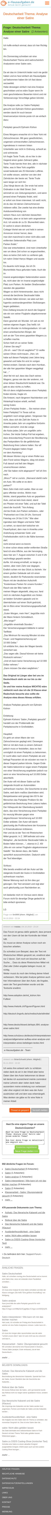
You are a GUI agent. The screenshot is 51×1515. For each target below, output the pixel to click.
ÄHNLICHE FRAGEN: (12, 1268)
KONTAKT (6, 1502)
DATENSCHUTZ (9, 1478)
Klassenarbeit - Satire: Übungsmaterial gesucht (24, 1344)
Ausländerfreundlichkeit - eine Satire (22, 1232)
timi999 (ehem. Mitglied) (23, 915)
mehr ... (8, 1200)
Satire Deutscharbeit (15, 1169)
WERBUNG (7, 1512)
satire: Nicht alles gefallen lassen (21, 1235)
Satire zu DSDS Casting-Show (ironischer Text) (24, 1441)
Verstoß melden (40, 1110)
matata (17, 927)
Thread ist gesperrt (20, 1110)
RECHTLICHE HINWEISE (13, 1474)
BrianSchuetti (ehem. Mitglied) (27, 1059)
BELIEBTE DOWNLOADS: (15, 1365)
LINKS (5, 1493)
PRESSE (6, 1507)
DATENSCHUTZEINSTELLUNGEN (17, 1483)
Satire (8, 1173)
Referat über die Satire (16, 1220)
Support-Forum (33, 1254)
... (6, 1357)
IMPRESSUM (8, 1488)
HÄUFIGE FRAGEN (10, 1469)
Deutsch (6, 1258)
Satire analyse (12, 1177)
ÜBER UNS (7, 1497)
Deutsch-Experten (24, 1128)
